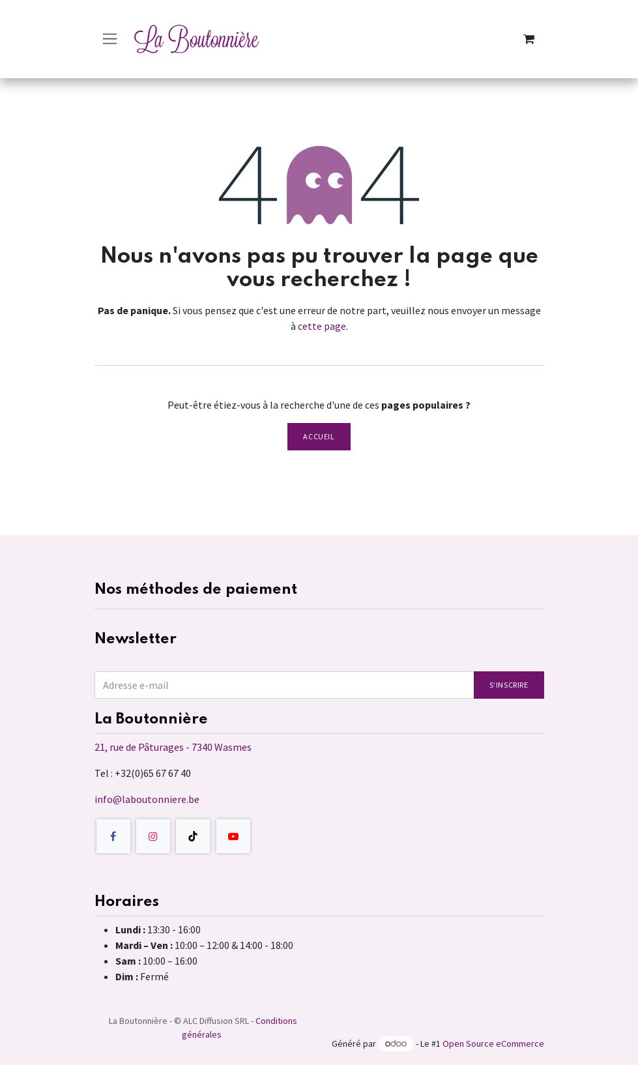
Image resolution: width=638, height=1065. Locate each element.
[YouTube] (233, 836)
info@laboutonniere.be (146, 799)
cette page (322, 325)
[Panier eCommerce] (529, 39)
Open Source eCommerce (493, 1043)
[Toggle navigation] (109, 38)
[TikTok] (193, 836)
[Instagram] (153, 836)
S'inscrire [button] (509, 685)
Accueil (318, 436)
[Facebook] (113, 836)
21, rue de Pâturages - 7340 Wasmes (173, 746)
